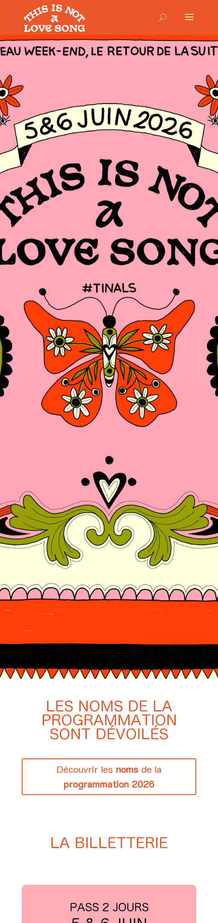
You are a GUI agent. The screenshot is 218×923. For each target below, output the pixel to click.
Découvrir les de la (109, 776)
